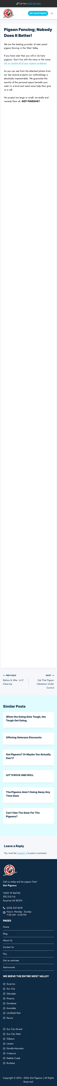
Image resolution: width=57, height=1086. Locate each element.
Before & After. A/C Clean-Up (14, 679)
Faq (5, 953)
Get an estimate (11, 960)
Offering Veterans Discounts (24, 737)
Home (6, 927)
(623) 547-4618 (34, 3)
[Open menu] (51, 13)
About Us (7, 940)
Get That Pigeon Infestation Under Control (42, 681)
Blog (5, 933)
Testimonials (9, 967)
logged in (22, 853)
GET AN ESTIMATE (38, 13)
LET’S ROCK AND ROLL (20, 775)
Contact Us (8, 947)
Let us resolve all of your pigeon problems (25, 63)
